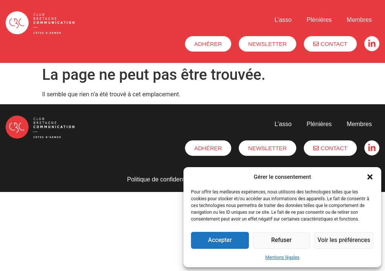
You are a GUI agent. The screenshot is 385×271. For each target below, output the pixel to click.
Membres (359, 20)
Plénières (319, 20)
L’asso (282, 20)
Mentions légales (282, 257)
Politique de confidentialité (162, 179)
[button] (370, 177)
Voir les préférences (344, 240)
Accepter (220, 240)
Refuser (282, 240)
